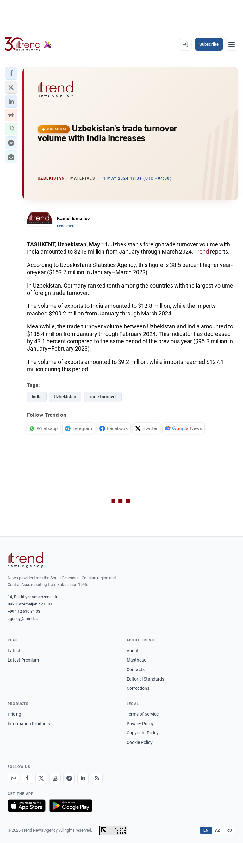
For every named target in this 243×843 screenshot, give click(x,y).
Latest (14, 650)
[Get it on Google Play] (70, 805)
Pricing (14, 714)
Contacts (136, 669)
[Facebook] (27, 778)
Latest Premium (23, 659)
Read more (66, 226)
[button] (11, 73)
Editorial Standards (145, 678)
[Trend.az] (28, 44)
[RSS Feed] (97, 778)
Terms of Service (143, 714)
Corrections (138, 688)
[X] (41, 778)
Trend (201, 251)
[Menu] (231, 44)
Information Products (29, 723)
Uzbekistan (65, 396)
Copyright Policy (143, 732)
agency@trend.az (23, 618)
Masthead (136, 659)
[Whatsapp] (13, 778)
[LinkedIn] (83, 778)
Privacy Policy (140, 723)
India (37, 396)
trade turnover (102, 396)
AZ (217, 830)
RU (229, 830)
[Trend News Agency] (25, 560)
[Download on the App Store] (27, 805)
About (133, 650)
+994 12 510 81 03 (24, 611)
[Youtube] (55, 778)
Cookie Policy (140, 742)
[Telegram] (69, 778)
